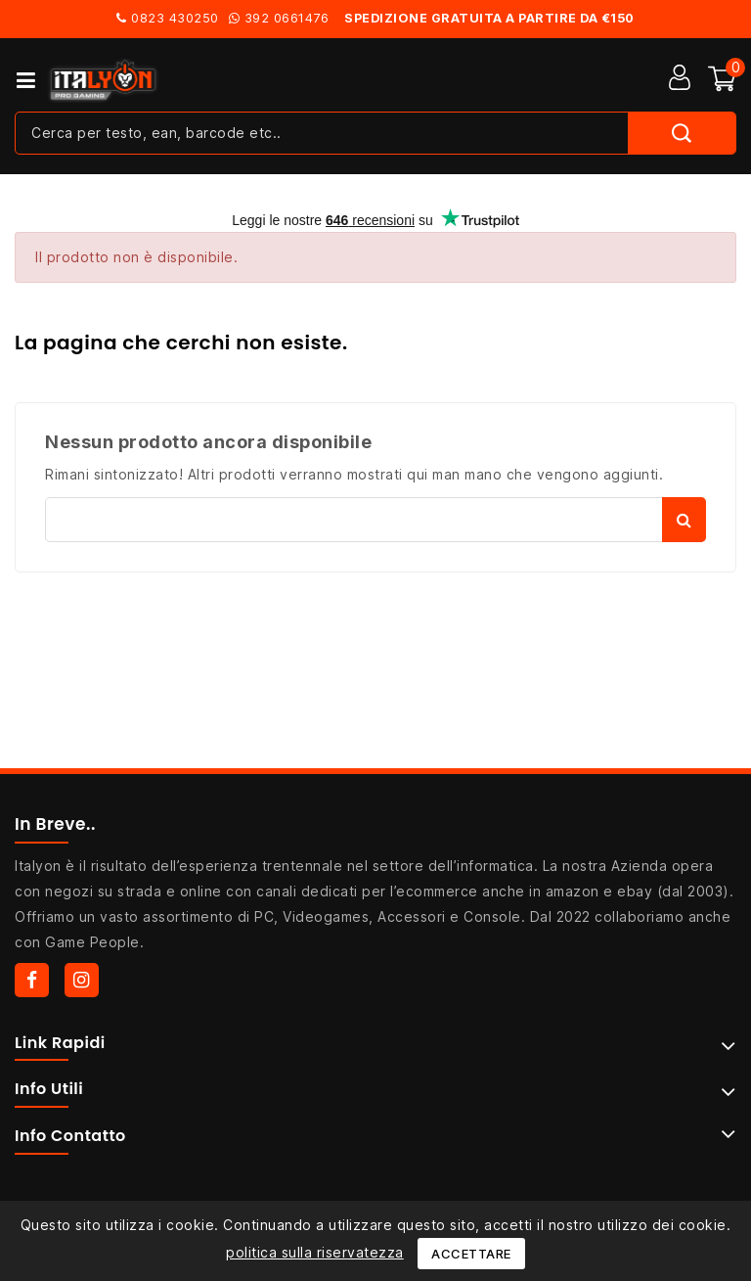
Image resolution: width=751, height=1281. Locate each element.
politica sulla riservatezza (315, 1252)
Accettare (471, 1253)
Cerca (684, 519)
